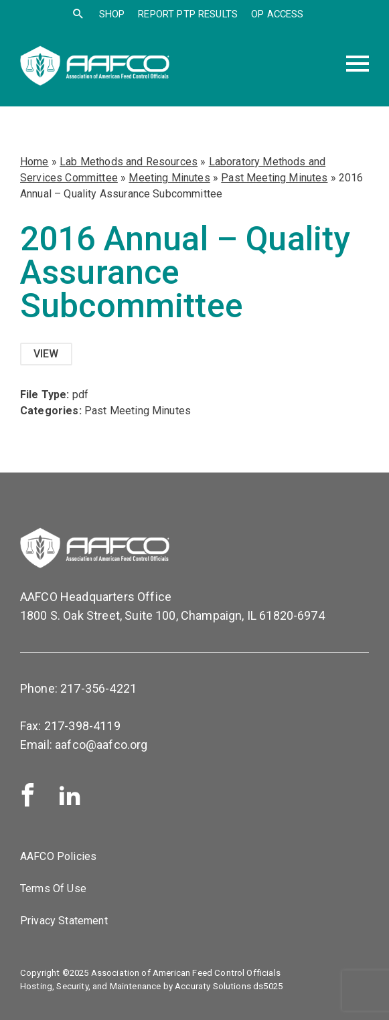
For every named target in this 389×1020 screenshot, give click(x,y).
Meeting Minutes (169, 177)
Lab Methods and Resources (129, 161)
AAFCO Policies (58, 856)
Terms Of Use (53, 888)
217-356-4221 (98, 688)
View (46, 353)
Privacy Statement (64, 920)
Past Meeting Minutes (274, 177)
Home (34, 161)
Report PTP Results (188, 14)
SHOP (112, 14)
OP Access (277, 14)
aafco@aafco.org (101, 745)
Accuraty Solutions (213, 986)
